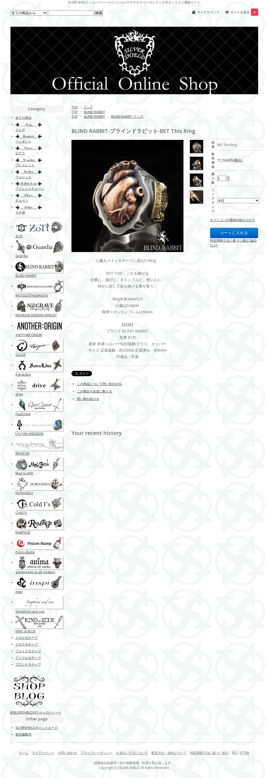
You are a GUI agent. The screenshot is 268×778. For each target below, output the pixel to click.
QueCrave (23, 414)
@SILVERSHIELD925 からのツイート (36, 712)
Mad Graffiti (24, 473)
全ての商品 (23, 117)
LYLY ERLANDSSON (29, 433)
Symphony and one (30, 611)
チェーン (21, 200)
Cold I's (21, 512)
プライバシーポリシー (97, 753)
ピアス (20, 153)
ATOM (244, 753)
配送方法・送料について (169, 753)
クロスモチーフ (26, 644)
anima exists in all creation (35, 572)
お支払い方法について (132, 753)
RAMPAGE (22, 532)
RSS (234, 753)
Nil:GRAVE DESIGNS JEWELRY (36, 315)
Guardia (21, 256)
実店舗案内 (23, 734)
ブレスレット (25, 165)
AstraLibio (23, 374)
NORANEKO (24, 493)
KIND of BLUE (25, 631)
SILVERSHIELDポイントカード (36, 727)
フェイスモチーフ (28, 651)
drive (19, 394)
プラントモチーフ (28, 664)
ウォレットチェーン (29, 188)
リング (88, 107)
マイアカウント (208, 12)
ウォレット (23, 177)
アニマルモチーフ (28, 657)
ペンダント (23, 141)
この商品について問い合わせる (99, 384)
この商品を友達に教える (94, 391)
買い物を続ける (88, 398)
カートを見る (244, 12)
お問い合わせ (67, 753)
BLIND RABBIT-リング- (127, 116)
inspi (19, 592)
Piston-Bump (25, 552)
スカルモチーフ (26, 637)
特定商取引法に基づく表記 (209, 753)
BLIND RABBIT (94, 112)
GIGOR (20, 354)
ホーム (24, 753)
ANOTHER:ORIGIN (28, 335)
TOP (74, 107)
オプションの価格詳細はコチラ (232, 220)
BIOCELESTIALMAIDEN (31, 295)
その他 (20, 212)
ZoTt (19, 236)
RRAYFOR (22, 453)
